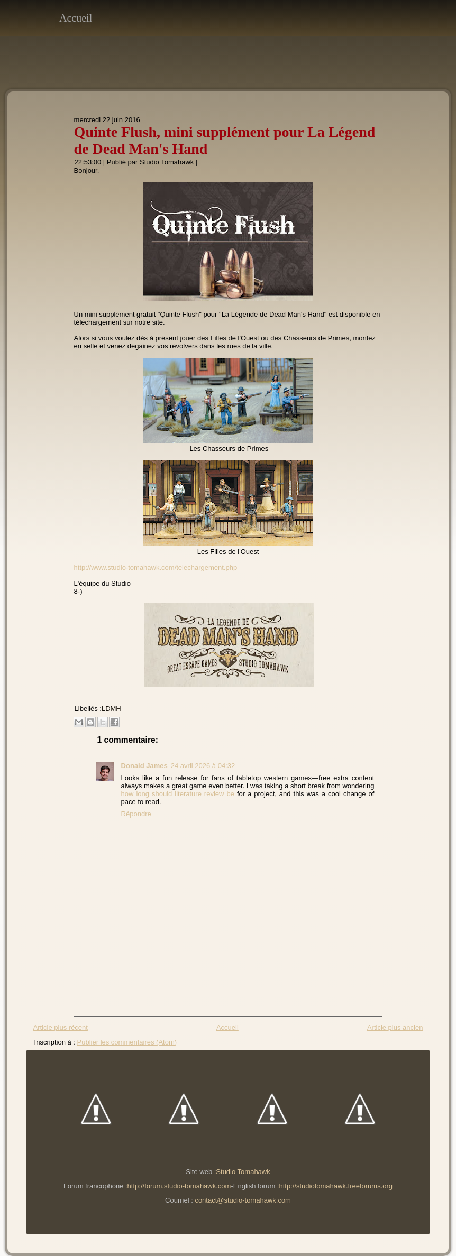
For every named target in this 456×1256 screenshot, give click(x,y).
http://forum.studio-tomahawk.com (179, 1186)
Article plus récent (60, 1027)
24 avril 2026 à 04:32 (203, 766)
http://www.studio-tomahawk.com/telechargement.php (156, 567)
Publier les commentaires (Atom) (127, 1042)
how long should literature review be (179, 794)
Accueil (75, 18)
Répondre (136, 814)
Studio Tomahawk (167, 162)
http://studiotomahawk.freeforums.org (336, 1186)
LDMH (111, 709)
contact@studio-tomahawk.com (243, 1200)
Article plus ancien (395, 1027)
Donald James (144, 766)
